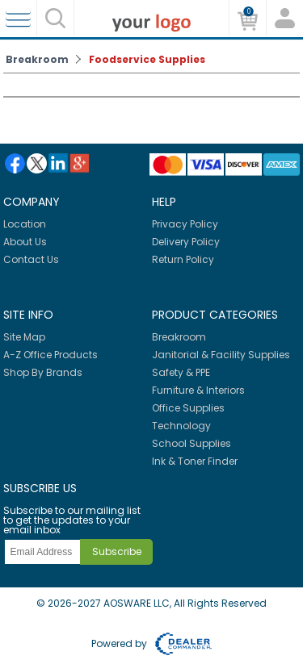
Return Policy (183, 259)
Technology (181, 425)
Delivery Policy (186, 242)
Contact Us (31, 259)
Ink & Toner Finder (195, 461)
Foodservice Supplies (147, 59)
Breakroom (37, 59)
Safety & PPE (181, 372)
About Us (25, 242)
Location (24, 224)
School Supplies (191, 443)
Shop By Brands (42, 372)
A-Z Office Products (50, 354)
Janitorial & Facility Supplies (221, 354)
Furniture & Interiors (198, 390)
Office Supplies (188, 408)
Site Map (24, 337)
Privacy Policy (185, 224)
